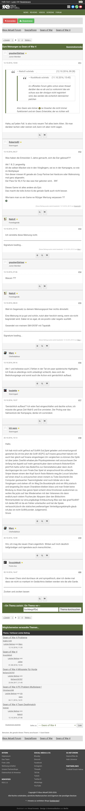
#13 (79, 229)
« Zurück (6, 40)
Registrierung (25, 2)
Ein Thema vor (31, 605)
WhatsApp (38, 782)
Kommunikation (54, 808)
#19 (79, 538)
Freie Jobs (6, 763)
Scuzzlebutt (14, 562)
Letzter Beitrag (9, 644)
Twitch (36, 776)
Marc (78, 249)
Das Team (6, 759)
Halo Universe (71, 759)
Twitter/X (37, 779)
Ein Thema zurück (14, 605)
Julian (20, 662)
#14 (79, 272)
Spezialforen (30, 30)
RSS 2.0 (5, 783)
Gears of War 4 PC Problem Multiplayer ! (22, 687)
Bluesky (37, 756)
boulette (13, 390)
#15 (79, 303)
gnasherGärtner (16, 53)
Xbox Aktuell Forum (11, 30)
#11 (79, 63)
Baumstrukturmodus (74, 47)
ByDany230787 (9, 673)
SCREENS (50, 12)
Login (13, 2)
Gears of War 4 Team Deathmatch (19, 704)
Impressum (6, 756)
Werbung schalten (9, 766)
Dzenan (6, 708)
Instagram (38, 766)
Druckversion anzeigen (13, 725)
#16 (79, 363)
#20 (79, 572)
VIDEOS (42, 12)
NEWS (26, 12)
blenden (54, 801)
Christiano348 (8, 690)
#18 (79, 438)
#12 (79, 152)
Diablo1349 (7, 641)
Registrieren (26, 21)
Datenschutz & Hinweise (11, 773)
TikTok (36, 773)
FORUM (58, 12)
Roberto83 (14, 142)
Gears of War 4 (63, 30)
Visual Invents (33, 808)
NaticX (12, 219)
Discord (37, 759)
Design (43, 808)
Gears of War (46, 30)
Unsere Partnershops (10, 769)
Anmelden (10, 21)
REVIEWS (33, 12)
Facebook (38, 763)
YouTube (37, 786)
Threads (37, 769)
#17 (79, 400)
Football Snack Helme (74, 769)
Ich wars (13, 428)
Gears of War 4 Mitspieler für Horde (20, 669)
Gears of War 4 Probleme (15, 637)
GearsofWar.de (72, 756)
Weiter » (28, 40)
